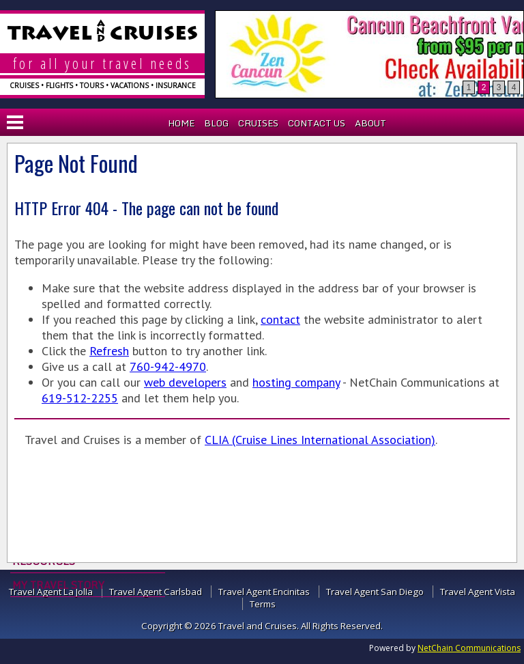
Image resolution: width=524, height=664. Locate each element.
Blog (216, 122)
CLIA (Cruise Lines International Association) (320, 439)
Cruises (258, 122)
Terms (263, 604)
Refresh (109, 351)
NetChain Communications (469, 648)
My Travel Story (58, 585)
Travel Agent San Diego (375, 591)
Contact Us (316, 122)
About (370, 122)
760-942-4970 (168, 366)
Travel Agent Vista (477, 591)
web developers (185, 382)
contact (280, 319)
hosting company (296, 382)
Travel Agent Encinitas (264, 591)
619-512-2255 (80, 398)
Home (181, 122)
